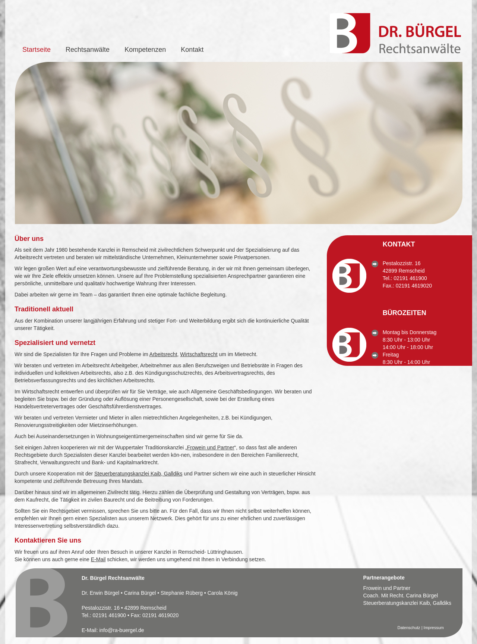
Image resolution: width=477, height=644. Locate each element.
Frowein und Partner (210, 447)
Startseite (36, 49)
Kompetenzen (145, 49)
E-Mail (98, 559)
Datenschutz (408, 627)
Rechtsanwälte (88, 49)
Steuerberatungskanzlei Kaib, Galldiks (138, 474)
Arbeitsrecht (163, 354)
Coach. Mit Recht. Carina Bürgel (400, 596)
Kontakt (192, 49)
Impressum (434, 627)
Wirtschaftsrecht (198, 354)
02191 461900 (410, 278)
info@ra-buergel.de (121, 630)
